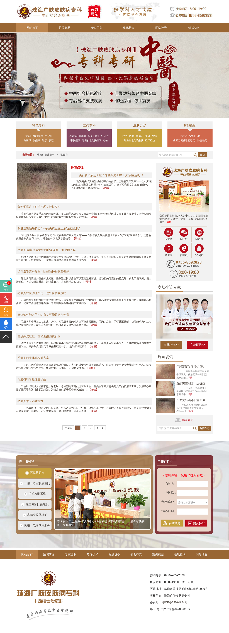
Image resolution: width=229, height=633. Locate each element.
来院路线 (193, 27)
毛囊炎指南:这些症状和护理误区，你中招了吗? (47, 249)
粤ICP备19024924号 (174, 602)
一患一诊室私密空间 (35, 483)
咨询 (6, 289)
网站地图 (201, 554)
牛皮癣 (48, 135)
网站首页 (32, 27)
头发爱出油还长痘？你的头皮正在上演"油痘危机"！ (50, 228)
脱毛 (124, 135)
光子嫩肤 (138, 140)
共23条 (68, 427)
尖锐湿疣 (202, 140)
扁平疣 (98, 135)
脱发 (33, 135)
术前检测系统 (35, 493)
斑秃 (106, 135)
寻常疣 (183, 135)
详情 (169, 222)
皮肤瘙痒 (96, 140)
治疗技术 (92, 554)
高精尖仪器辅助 (35, 514)
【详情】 (105, 187)
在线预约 (180, 554)
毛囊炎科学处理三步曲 (32, 379)
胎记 (51, 140)
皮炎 (90, 135)
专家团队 (96, 27)
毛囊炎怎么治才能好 (30, 401)
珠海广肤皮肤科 (46, 154)
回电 (6, 302)
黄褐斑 (139, 135)
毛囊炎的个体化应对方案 (33, 357)
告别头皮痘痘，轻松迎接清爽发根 (39, 336)
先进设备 (114, 554)
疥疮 (198, 135)
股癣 (191, 135)
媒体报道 (129, 27)
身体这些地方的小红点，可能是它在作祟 (43, 314)
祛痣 (154, 135)
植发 (40, 135)
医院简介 (49, 554)
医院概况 (64, 27)
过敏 (105, 140)
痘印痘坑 (150, 140)
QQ (6, 327)
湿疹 (44, 140)
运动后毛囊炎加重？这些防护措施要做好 (43, 271)
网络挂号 (161, 27)
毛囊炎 (85, 140)
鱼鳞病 (82, 135)
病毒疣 (191, 140)
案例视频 (158, 554)
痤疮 (27, 135)
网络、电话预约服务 (35, 525)
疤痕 (131, 135)
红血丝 (127, 140)
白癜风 (27, 140)
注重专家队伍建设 (35, 504)
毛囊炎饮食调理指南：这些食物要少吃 (42, 293)
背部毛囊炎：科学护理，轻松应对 (39, 206)
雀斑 (147, 135)
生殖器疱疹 (179, 140)
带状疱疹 (75, 140)
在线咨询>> (171, 344)
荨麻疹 (73, 135)
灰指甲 (36, 140)
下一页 (100, 427)
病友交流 (136, 554)
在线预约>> (197, 344)
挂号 (6, 315)
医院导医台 (34, 472)
